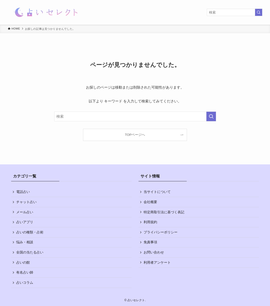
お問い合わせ (154, 252)
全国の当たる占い (29, 252)
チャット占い (26, 202)
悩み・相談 (24, 242)
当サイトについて (157, 192)
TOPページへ (135, 135)
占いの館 (23, 262)
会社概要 (150, 202)
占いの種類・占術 (29, 232)
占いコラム (24, 282)
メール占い (24, 212)
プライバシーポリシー (160, 232)
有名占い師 (24, 272)
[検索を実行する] (258, 12)
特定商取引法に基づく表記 (164, 212)
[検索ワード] (234, 12)
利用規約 (150, 222)
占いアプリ (24, 222)
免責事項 (150, 242)
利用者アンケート (157, 262)
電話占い (23, 192)
